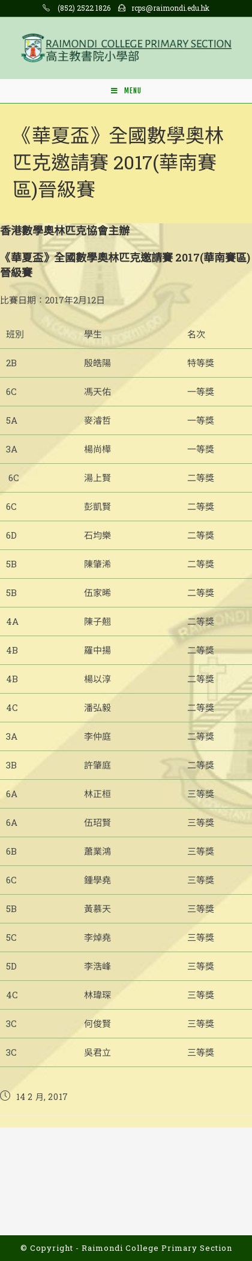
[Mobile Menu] (126, 91)
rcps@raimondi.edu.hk (170, 8)
